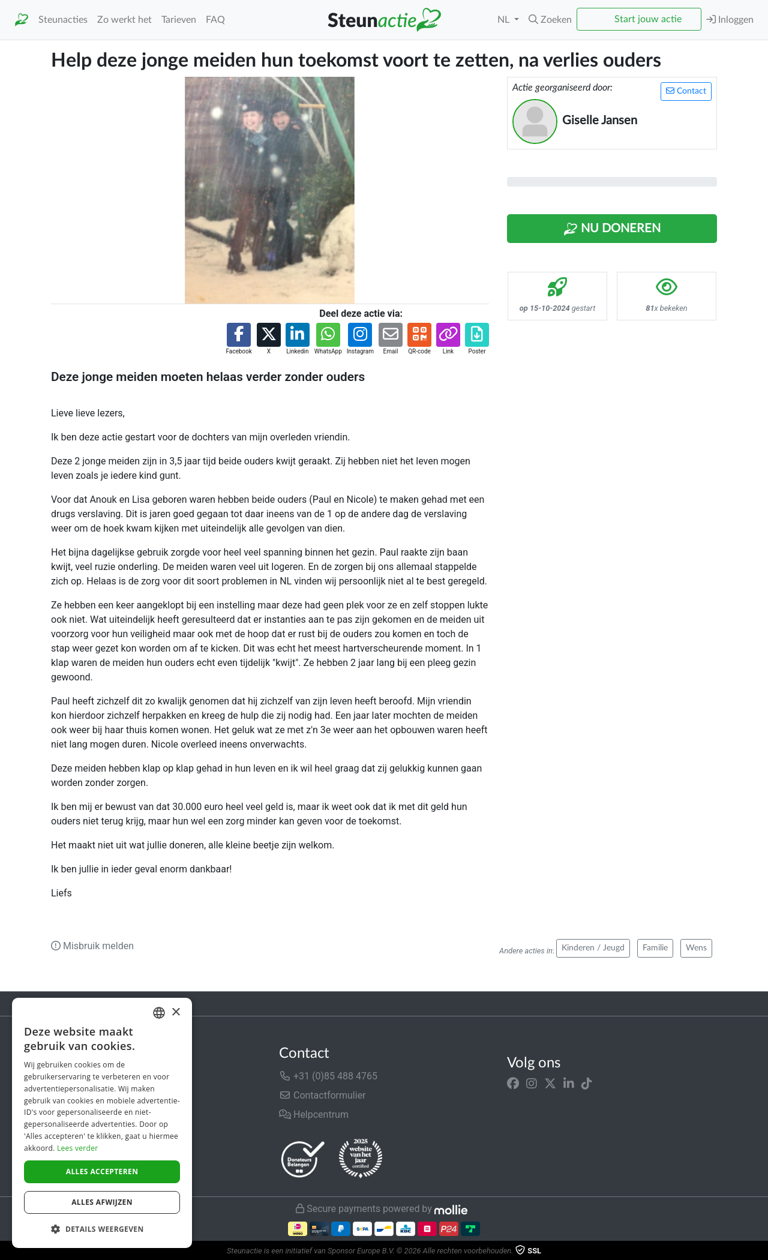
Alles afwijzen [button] (102, 1202)
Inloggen (730, 19)
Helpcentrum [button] (314, 1114)
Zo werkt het (124, 20)
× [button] (175, 1012)
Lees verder (77, 1148)
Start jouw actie (648, 19)
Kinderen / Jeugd (593, 948)
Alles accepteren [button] (102, 1171)
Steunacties (63, 20)
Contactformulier (322, 1095)
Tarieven (178, 20)
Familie (655, 948)
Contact (686, 90)
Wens (696, 948)
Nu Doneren (612, 229)
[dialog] (102, 1123)
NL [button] (504, 20)
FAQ (215, 20)
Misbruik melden (92, 946)
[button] (550, 20)
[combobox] (159, 1013)
